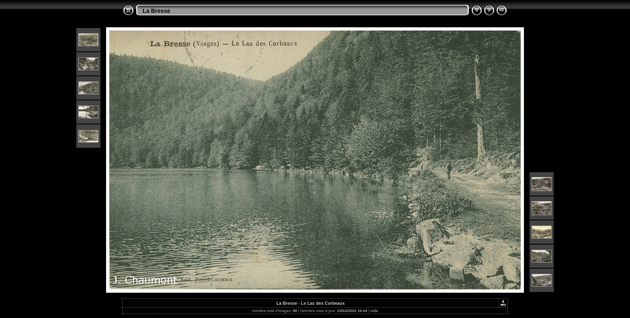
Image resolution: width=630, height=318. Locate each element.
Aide (374, 310)
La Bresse (156, 11)
